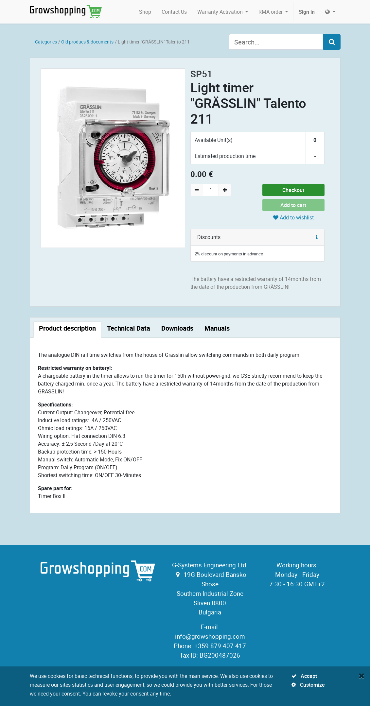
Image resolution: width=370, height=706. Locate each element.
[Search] (332, 42)
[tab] (67, 329)
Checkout (293, 190)
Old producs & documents (87, 42)
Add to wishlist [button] (293, 217)
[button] (317, 237)
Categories (46, 42)
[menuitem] (145, 12)
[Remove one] (196, 190)
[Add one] (225, 190)
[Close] (361, 676)
